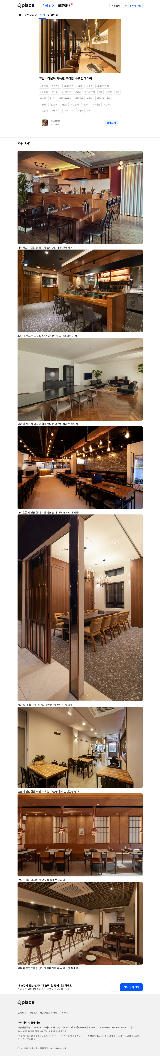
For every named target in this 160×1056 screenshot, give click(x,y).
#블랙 (43, 104)
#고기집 (56, 86)
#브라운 (96, 104)
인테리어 (48, 5)
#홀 (100, 92)
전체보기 (111, 122)
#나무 (80, 110)
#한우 (55, 92)
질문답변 (65, 5)
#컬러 (85, 104)
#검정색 (75, 104)
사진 (42, 15)
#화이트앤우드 (104, 98)
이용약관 (33, 1013)
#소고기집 (66, 92)
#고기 (90, 86)
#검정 (64, 104)
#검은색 (53, 104)
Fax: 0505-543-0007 (121, 1027)
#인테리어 (90, 92)
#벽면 (43, 98)
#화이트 (79, 98)
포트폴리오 (30, 15)
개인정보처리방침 (48, 1013)
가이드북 (53, 15)
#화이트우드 (65, 98)
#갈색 (107, 104)
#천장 (109, 92)
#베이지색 (69, 110)
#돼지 (80, 86)
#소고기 (44, 92)
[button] (138, 154)
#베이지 (56, 110)
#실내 (78, 92)
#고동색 (44, 110)
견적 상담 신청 (131, 987)
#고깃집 (44, 86)
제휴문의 (115, 5)
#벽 (117, 92)
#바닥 (52, 98)
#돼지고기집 (103, 86)
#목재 (90, 110)
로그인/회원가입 (133, 5)
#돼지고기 (69, 86)
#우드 (90, 98)
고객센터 (22, 1013)
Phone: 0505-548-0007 (99, 1027)
